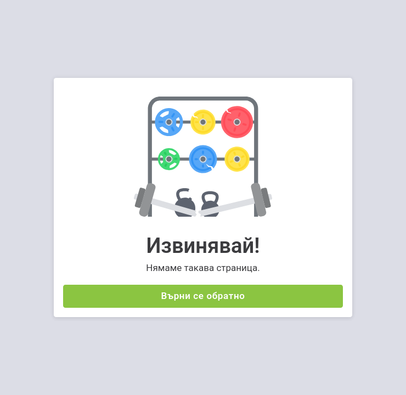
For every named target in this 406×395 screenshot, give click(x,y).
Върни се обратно (203, 295)
